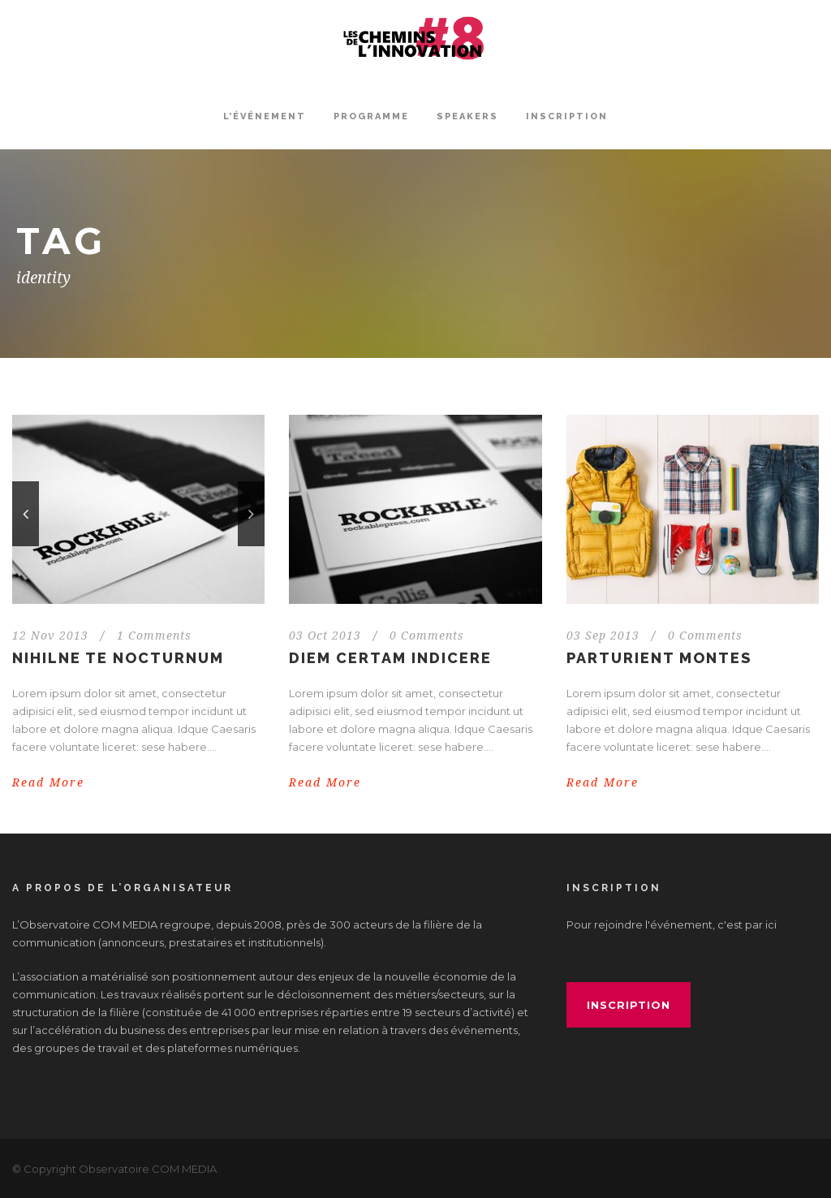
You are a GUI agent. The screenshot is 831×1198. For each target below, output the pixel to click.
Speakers (467, 116)
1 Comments (154, 635)
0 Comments (427, 635)
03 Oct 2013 (325, 635)
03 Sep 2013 (602, 635)
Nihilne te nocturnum (118, 657)
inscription (628, 1004)
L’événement (264, 116)
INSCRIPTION (567, 116)
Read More (48, 782)
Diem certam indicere (390, 657)
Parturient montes (658, 657)
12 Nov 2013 (50, 635)
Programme (371, 116)
